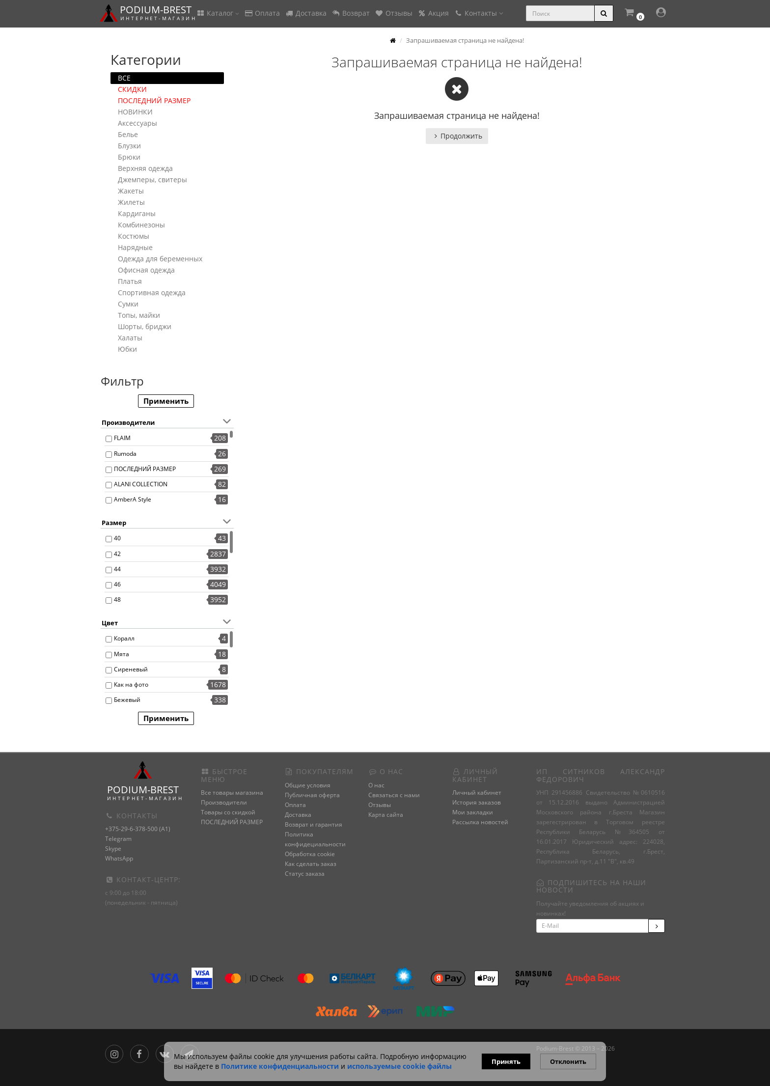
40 (117, 538)
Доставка (306, 13)
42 (117, 554)
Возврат (350, 13)
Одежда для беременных (160, 258)
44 (117, 569)
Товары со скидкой (228, 812)
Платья (130, 281)
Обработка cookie (310, 854)
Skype (113, 848)
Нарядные (135, 247)
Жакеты (131, 190)
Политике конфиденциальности (280, 1066)
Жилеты (131, 202)
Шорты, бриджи (144, 326)
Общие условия (307, 785)
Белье (128, 134)
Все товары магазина (232, 792)
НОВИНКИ (135, 111)
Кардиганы (137, 213)
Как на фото (131, 684)
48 (117, 599)
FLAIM (122, 438)
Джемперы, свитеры (152, 179)
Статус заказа (305, 873)
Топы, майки (139, 315)
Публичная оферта (312, 795)
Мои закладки (472, 812)
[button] (634, 13)
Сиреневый (131, 669)
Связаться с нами (394, 795)
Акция (433, 13)
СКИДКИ (132, 89)
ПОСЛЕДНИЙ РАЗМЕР (154, 100)
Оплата (262, 13)
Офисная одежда (146, 270)
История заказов (476, 802)
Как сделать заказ (310, 864)
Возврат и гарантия (313, 824)
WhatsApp (119, 858)
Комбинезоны (141, 224)
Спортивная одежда (152, 292)
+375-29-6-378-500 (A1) (137, 829)
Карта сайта (385, 814)
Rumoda (125, 453)
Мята (121, 654)
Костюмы (133, 236)
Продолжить (457, 135)
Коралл (124, 638)
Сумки (128, 303)
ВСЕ (124, 78)
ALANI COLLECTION (140, 484)
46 (117, 584)
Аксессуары (137, 123)
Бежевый (127, 700)
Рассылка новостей (480, 822)
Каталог (217, 13)
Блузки (129, 145)
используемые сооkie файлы (399, 1066)
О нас (376, 785)
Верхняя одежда (145, 168)
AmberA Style (132, 499)
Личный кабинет (476, 792)
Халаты (130, 337)
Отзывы (393, 13)
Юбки (127, 349)
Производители (224, 802)
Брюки (129, 157)
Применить (166, 401)
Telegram (118, 839)
